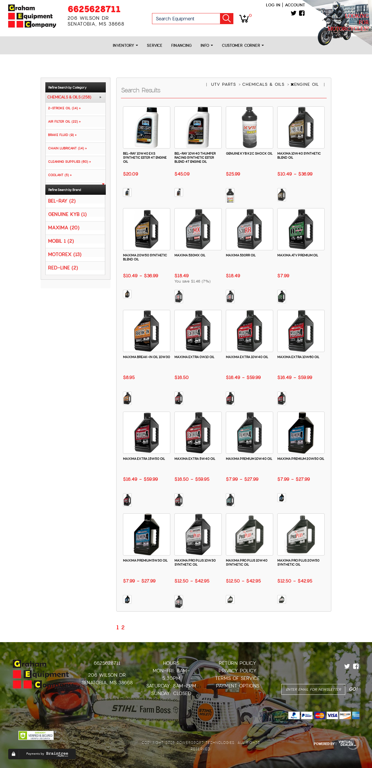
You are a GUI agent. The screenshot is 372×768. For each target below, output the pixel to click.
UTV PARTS (224, 84)
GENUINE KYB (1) (67, 214)
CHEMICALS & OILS (264, 84)
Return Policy (237, 663)
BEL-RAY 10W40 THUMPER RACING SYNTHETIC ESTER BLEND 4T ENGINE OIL (195, 157)
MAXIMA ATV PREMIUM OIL (297, 255)
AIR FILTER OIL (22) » (63, 121)
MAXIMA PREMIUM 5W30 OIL (145, 560)
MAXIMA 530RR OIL (241, 255)
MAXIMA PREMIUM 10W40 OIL (249, 459)
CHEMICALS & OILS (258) (69, 97)
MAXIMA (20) (63, 227)
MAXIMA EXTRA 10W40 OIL (247, 357)
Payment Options (237, 686)
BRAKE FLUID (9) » (61, 135)
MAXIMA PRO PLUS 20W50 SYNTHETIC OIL (298, 562)
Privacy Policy (238, 671)
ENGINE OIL (306, 84)
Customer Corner (243, 45)
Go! (226, 18)
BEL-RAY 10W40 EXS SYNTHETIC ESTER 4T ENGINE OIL (145, 157)
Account (295, 5)
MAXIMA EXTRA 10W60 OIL (298, 357)
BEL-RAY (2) (62, 200)
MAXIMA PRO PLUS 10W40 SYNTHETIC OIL (246, 562)
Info (207, 45)
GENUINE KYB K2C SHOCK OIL (249, 153)
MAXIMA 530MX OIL (189, 255)
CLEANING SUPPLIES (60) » (68, 162)
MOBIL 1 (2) (61, 241)
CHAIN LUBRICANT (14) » (66, 148)
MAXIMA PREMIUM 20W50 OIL (300, 459)
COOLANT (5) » (58, 175)
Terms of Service (237, 678)
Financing (181, 45)
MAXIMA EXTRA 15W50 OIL (144, 459)
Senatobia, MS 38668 (107, 683)
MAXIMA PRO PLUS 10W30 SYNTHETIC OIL (195, 562)
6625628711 (94, 9)
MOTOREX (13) (64, 254)
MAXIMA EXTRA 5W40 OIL (194, 459)
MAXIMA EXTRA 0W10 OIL (194, 357)
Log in (273, 5)
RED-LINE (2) (63, 267)
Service (154, 45)
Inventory (125, 45)
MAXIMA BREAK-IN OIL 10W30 (146, 357)
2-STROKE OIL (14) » (63, 108)
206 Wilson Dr (107, 675)
